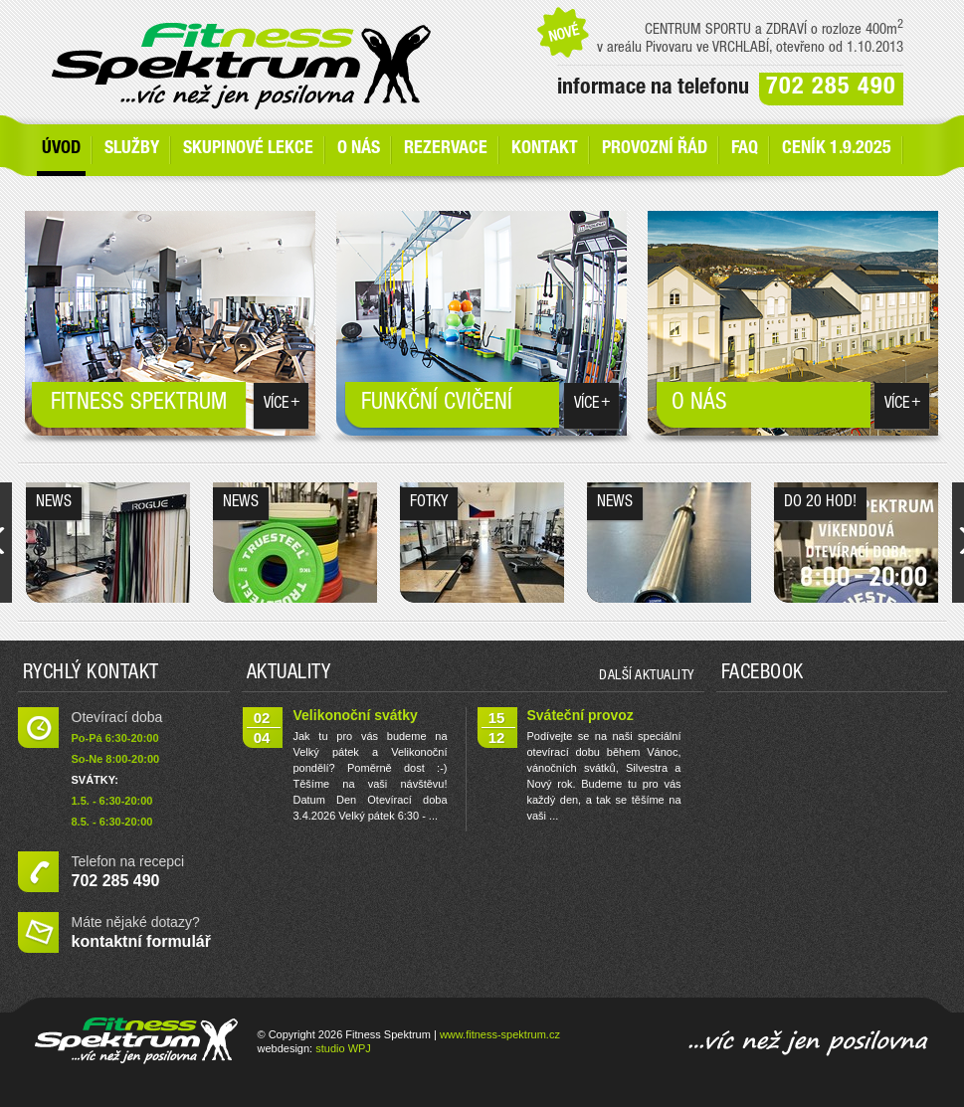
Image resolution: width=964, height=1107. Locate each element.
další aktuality (646, 676)
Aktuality (289, 674)
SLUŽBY (131, 149)
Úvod (61, 149)
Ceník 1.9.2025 (836, 149)
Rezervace (445, 149)
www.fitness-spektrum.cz (500, 1034)
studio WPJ (343, 1048)
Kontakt (544, 149)
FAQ (744, 149)
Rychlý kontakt (91, 674)
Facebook (762, 674)
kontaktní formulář (141, 941)
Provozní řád (654, 149)
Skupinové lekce (248, 149)
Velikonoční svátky (355, 715)
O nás (358, 149)
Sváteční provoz (580, 715)
